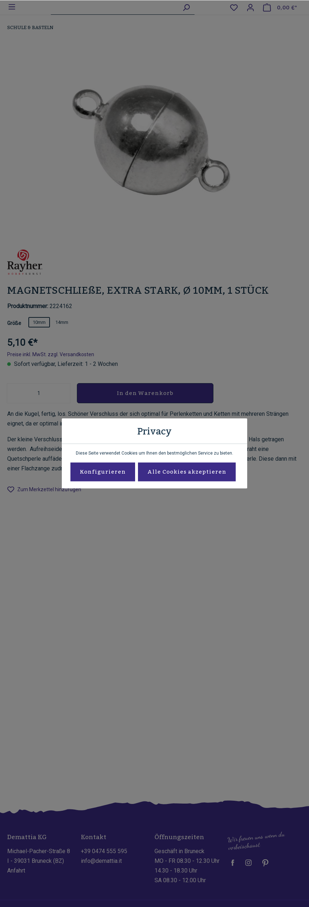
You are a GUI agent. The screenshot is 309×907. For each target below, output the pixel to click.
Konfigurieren (103, 472)
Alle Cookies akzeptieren (186, 472)
